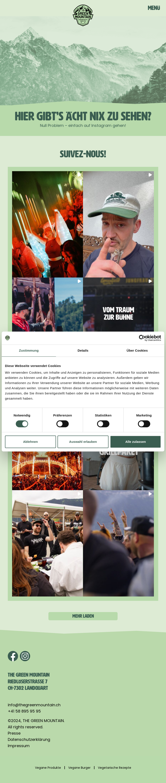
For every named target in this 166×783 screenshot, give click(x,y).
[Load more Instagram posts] (83, 616)
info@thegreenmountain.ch (34, 705)
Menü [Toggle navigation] (154, 8)
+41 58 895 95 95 (24, 711)
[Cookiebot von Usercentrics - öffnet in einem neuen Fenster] (142, 338)
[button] (47, 224)
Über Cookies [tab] (137, 350)
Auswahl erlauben (83, 441)
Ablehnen (30, 441)
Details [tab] (83, 350)
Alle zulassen (135, 441)
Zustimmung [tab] (29, 350)
